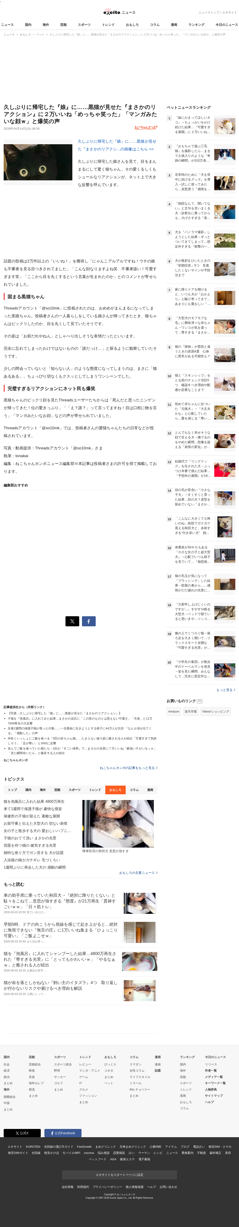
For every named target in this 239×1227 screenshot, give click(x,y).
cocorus (89, 1153)
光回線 (36, 1153)
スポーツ (84, 25)
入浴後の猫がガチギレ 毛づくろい (32, 860)
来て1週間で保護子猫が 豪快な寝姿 (33, 809)
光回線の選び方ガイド (58, 1146)
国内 (28, 25)
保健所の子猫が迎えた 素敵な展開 (32, 816)
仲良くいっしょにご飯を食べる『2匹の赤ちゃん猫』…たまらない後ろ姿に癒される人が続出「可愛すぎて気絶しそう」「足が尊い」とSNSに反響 (82, 741)
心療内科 (155, 1146)
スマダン (135, 1064)
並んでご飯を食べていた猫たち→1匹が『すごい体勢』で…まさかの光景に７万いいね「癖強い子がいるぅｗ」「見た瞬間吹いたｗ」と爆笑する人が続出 (82, 751)
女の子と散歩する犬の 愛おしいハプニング (38, 831)
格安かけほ (51, 1153)
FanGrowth (84, 1146)
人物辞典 (211, 1089)
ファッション (88, 1095)
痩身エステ (127, 1159)
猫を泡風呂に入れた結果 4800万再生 (34, 801)
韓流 (32, 1089)
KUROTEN (33, 1146)
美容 (228, 1153)
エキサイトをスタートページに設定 (119, 1174)
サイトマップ (214, 1095)
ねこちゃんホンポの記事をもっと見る (129, 768)
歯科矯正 (215, 1153)
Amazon (173, 711)
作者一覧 (211, 1070)
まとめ (8, 1083)
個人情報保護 (134, 1187)
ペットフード (97, 1159)
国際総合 (10, 1097)
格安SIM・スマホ (220, 1146)
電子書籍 (144, 1159)
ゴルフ (58, 1083)
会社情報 (67, 1187)
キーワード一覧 (215, 1083)
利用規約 (83, 1187)
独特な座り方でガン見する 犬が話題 (34, 853)
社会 (7, 1064)
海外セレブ (36, 1083)
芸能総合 (35, 1064)
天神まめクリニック (133, 1146)
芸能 (63, 25)
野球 (57, 1070)
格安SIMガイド (18, 1153)
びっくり (110, 1064)
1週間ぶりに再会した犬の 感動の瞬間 (35, 867)
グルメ (83, 1089)
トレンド (108, 25)
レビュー (85, 1064)
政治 (7, 1077)
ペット (108, 1083)
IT (80, 1083)
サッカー (60, 1077)
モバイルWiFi (71, 1153)
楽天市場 (191, 711)
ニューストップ (208, 12)
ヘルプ (209, 1102)
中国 (7, 1103)
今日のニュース (227, 25)
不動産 (201, 1153)
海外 (46, 25)
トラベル (135, 1083)
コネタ (108, 1070)
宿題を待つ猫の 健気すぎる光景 (30, 845)
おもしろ (132, 25)
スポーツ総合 (63, 1064)
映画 (32, 1070)
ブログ (185, 1146)
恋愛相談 (119, 1153)
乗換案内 (187, 1153)
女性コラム (137, 1070)
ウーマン (144, 1153)
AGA (113, 1159)
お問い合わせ (168, 1187)
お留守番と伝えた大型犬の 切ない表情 (36, 823)
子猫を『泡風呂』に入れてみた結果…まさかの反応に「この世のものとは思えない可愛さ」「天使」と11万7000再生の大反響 (80, 721)
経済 (7, 1070)
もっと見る (225, 690)
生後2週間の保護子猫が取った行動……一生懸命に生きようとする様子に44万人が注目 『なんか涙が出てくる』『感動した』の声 (80, 731)
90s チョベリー (140, 1089)
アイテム (171, 1146)
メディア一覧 (214, 1077)
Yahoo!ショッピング (215, 711)
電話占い (199, 1146)
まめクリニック (105, 1146)
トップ (12, 790)
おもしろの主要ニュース (138, 872)
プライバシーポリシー (107, 1187)
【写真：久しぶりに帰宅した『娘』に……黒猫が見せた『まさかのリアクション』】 (65, 713)
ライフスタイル (140, 1077)
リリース (211, 1064)
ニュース (7, 25)
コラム (155, 25)
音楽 (32, 1077)
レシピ (158, 1153)
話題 (158, 1070)
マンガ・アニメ (89, 1070)
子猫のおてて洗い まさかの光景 (30, 838)
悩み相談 (103, 1153)
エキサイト (229, 12)
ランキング (196, 25)
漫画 (174, 25)
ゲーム (83, 1077)
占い (132, 1153)
